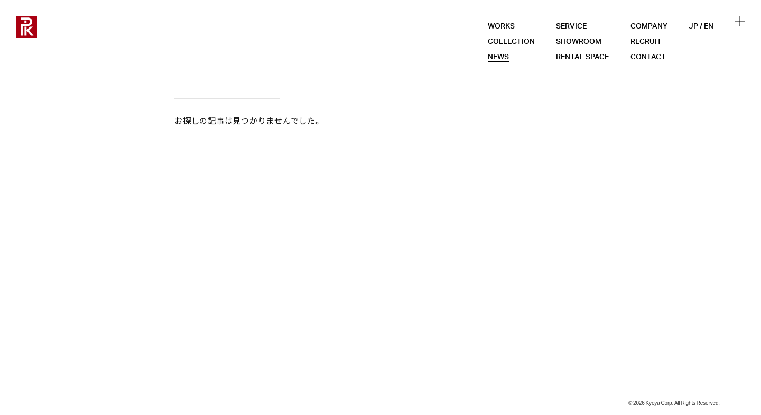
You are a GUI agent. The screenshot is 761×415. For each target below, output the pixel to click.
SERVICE (571, 26)
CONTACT (648, 57)
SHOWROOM (578, 41)
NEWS (498, 57)
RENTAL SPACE (582, 57)
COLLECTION (511, 41)
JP (693, 26)
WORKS (501, 26)
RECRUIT (646, 41)
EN (708, 26)
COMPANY (648, 26)
